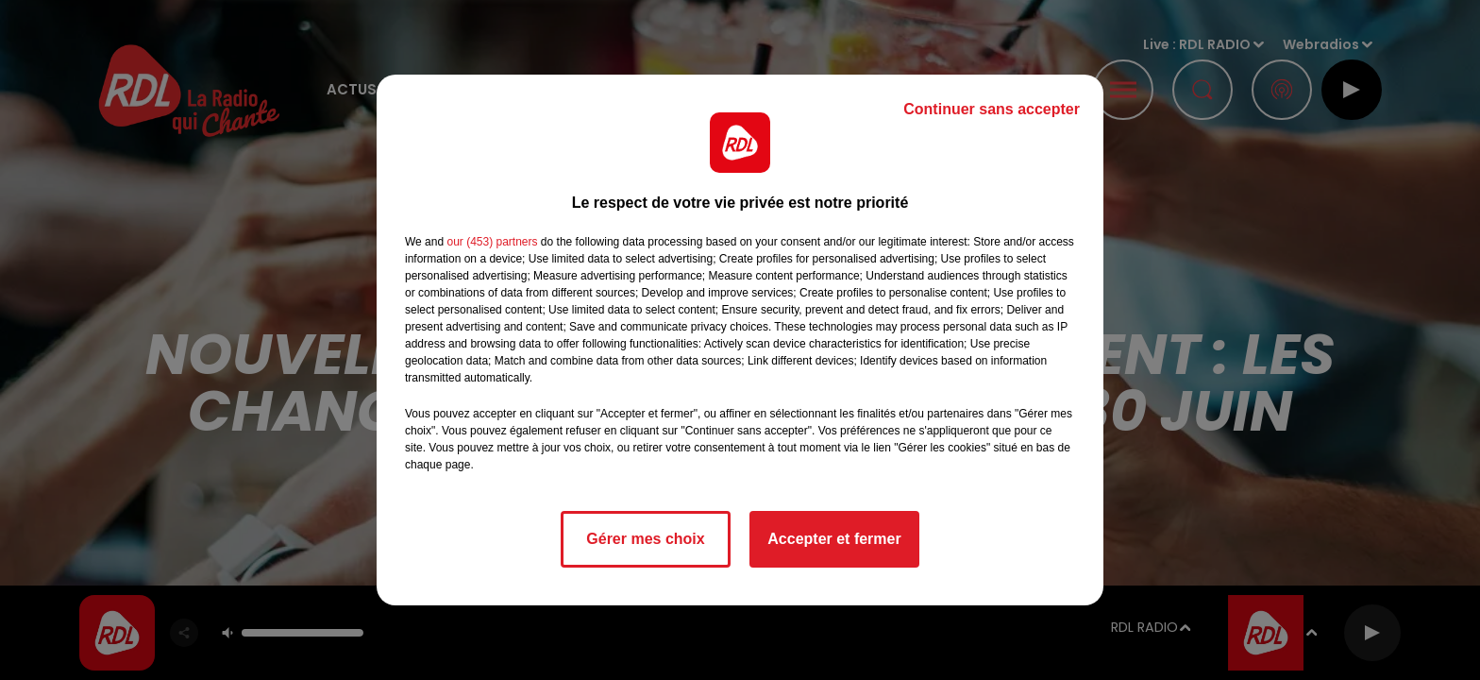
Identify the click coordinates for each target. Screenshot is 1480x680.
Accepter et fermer (833, 539)
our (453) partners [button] (491, 241)
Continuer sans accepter (991, 109)
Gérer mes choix (645, 539)
